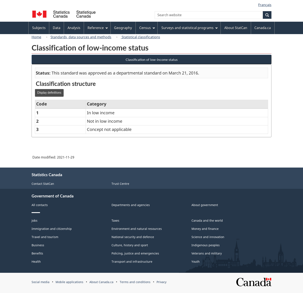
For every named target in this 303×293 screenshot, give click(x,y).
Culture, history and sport (130, 245)
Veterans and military (206, 253)
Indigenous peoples (205, 245)
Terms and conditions (135, 282)
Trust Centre (120, 184)
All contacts (40, 205)
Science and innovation (207, 237)
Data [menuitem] (56, 27)
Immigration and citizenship (52, 229)
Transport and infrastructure (132, 262)
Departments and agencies (131, 205)
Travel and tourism (45, 237)
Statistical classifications (140, 37)
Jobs (34, 220)
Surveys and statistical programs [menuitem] (189, 27)
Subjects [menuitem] (39, 27)
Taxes (115, 220)
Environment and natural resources (137, 229)
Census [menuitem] (147, 27)
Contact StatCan (43, 184)
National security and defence (133, 237)
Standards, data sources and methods (80, 37)
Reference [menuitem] (98, 27)
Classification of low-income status (152, 59)
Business (38, 245)
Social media (40, 282)
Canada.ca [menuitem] (262, 27)
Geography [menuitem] (123, 27)
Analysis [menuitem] (74, 27)
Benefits (37, 253)
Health (36, 262)
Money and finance (205, 229)
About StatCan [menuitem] (235, 27)
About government (204, 205)
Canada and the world (207, 220)
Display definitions (49, 92)
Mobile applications (69, 282)
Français (264, 5)
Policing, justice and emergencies (135, 253)
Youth (195, 262)
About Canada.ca (101, 282)
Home (36, 37)
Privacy (161, 282)
